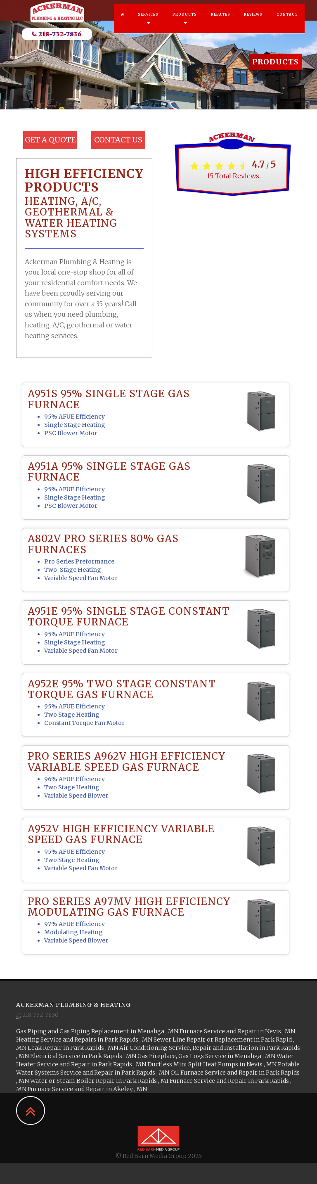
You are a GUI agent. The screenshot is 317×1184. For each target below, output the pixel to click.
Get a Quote (50, 139)
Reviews (253, 23)
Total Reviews (233, 176)
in (98, 1031)
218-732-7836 (57, 42)
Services (148, 26)
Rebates (220, 23)
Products (185, 26)
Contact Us (118, 139)
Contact (287, 23)
